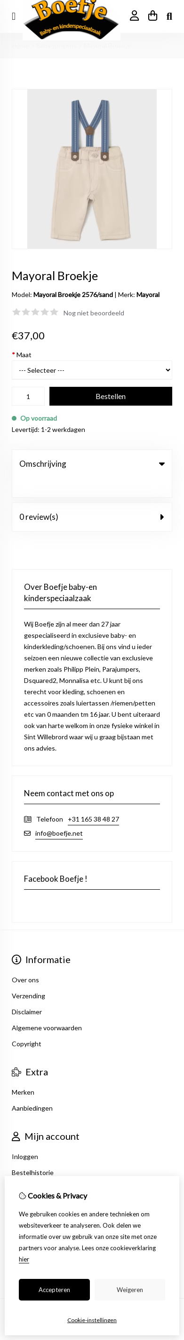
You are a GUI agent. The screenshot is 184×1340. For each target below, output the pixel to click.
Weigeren (130, 1289)
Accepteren (54, 1289)
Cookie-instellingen (92, 1320)
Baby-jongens (56, 45)
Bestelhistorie (33, 1153)
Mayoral (148, 294)
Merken (23, 1073)
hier (24, 1259)
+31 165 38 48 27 (93, 800)
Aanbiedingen (32, 1089)
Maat (22, 355)
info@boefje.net (59, 814)
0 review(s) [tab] (92, 497)
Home (20, 45)
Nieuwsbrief (30, 1169)
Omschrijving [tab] (92, 464)
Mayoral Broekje (107, 45)
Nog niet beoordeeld (94, 313)
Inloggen (25, 1137)
